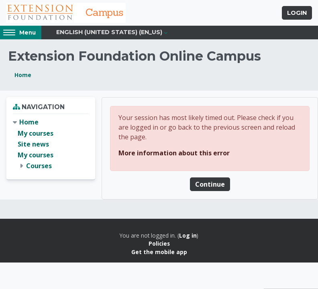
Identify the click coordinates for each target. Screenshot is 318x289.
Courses (39, 166)
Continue (210, 184)
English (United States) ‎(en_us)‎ (109, 33)
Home (22, 75)
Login (297, 13)
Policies (159, 244)
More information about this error (174, 153)
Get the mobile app (159, 252)
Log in (188, 236)
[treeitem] (51, 145)
